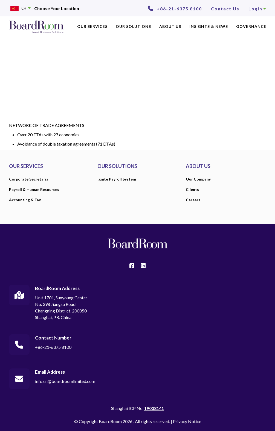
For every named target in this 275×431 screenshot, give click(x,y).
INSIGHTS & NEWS (208, 26)
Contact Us (225, 8)
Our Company (198, 179)
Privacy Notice (187, 421)
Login (257, 8)
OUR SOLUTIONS (133, 26)
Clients (192, 189)
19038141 (154, 408)
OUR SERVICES (92, 26)
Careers (193, 199)
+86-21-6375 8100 (179, 8)
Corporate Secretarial (29, 179)
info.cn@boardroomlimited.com (65, 381)
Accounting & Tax (25, 199)
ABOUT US (170, 26)
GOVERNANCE (251, 26)
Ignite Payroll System (116, 179)
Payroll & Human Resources (34, 189)
